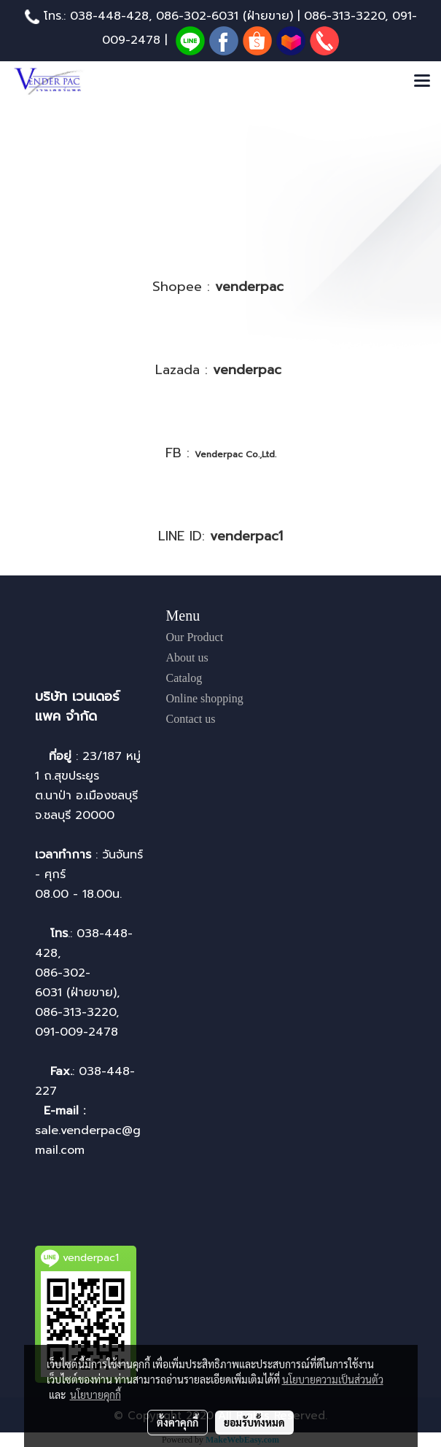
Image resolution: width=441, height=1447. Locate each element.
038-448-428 (109, 16)
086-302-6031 (197, 16)
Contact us (191, 719)
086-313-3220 (344, 16)
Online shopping (204, 698)
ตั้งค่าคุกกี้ (177, 1422)
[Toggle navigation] (422, 82)
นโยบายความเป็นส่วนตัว (332, 1379)
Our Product (195, 637)
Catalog (184, 678)
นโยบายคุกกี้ (95, 1394)
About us (187, 657)
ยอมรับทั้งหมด (254, 1422)
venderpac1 (246, 536)
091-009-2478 (76, 1032)
